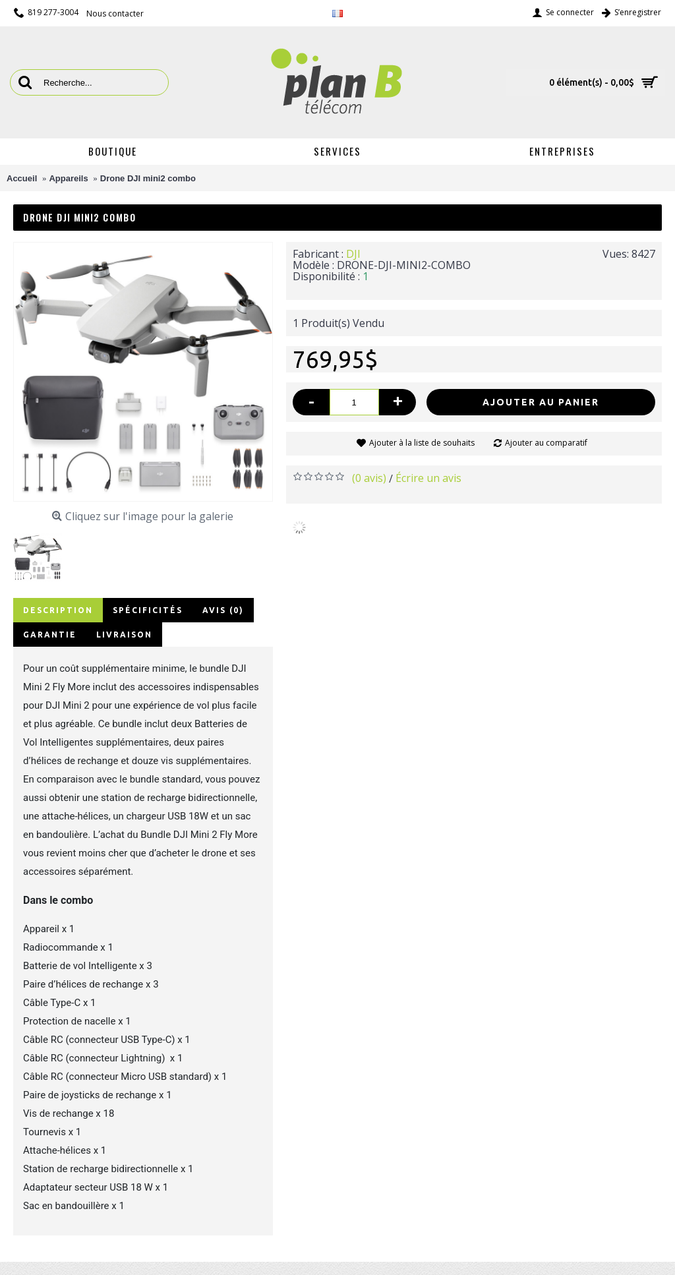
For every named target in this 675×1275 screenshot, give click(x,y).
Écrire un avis (428, 478)
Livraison (124, 634)
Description (58, 610)
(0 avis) (369, 478)
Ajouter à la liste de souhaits (422, 442)
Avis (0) (223, 610)
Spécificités (148, 610)
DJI (353, 254)
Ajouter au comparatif (546, 442)
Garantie (49, 634)
